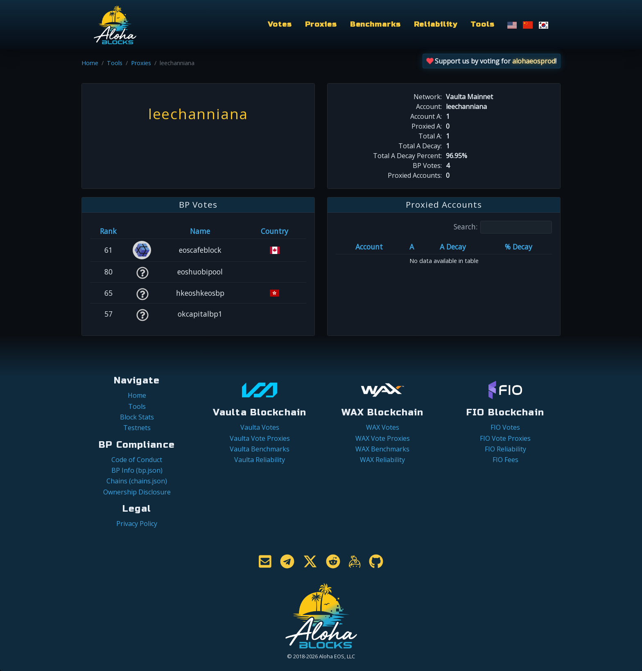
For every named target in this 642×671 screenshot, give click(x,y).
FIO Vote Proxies (505, 438)
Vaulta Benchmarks (259, 448)
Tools (482, 24)
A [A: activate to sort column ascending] (411, 247)
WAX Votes (382, 427)
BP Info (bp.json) (137, 470)
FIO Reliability (505, 448)
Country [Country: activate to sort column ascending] (274, 231)
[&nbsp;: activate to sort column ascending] (142, 231)
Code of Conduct (136, 459)
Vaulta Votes (259, 427)
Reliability (436, 24)
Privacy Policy (136, 523)
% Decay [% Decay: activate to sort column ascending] (518, 247)
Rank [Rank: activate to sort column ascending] (108, 231)
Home (89, 63)
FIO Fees (505, 459)
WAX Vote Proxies (382, 438)
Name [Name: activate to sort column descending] (200, 231)
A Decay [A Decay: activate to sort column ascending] (453, 247)
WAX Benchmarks (382, 448)
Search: (503, 227)
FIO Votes (505, 427)
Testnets (137, 427)
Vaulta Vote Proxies (260, 438)
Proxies (321, 24)
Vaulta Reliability (259, 459)
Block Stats (137, 417)
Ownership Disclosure (137, 491)
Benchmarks (375, 24)
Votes (280, 24)
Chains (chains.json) (136, 480)
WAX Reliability (382, 459)
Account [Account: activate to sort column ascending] (369, 247)
